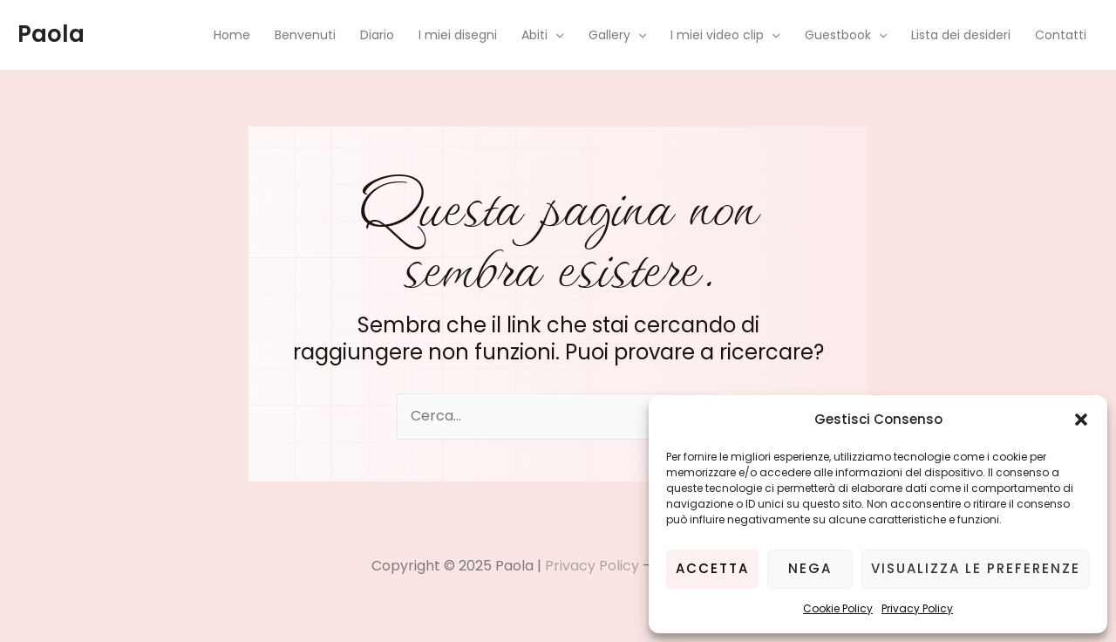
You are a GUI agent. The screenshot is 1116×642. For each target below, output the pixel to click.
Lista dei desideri (961, 35)
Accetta (712, 568)
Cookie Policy (838, 608)
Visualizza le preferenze (975, 568)
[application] (555, 35)
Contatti (1060, 35)
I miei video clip (724, 35)
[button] (1081, 419)
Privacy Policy (917, 608)
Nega (810, 568)
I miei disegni (457, 35)
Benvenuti (305, 35)
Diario (377, 35)
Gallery (617, 35)
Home (232, 35)
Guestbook (846, 35)
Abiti (542, 35)
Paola (51, 34)
